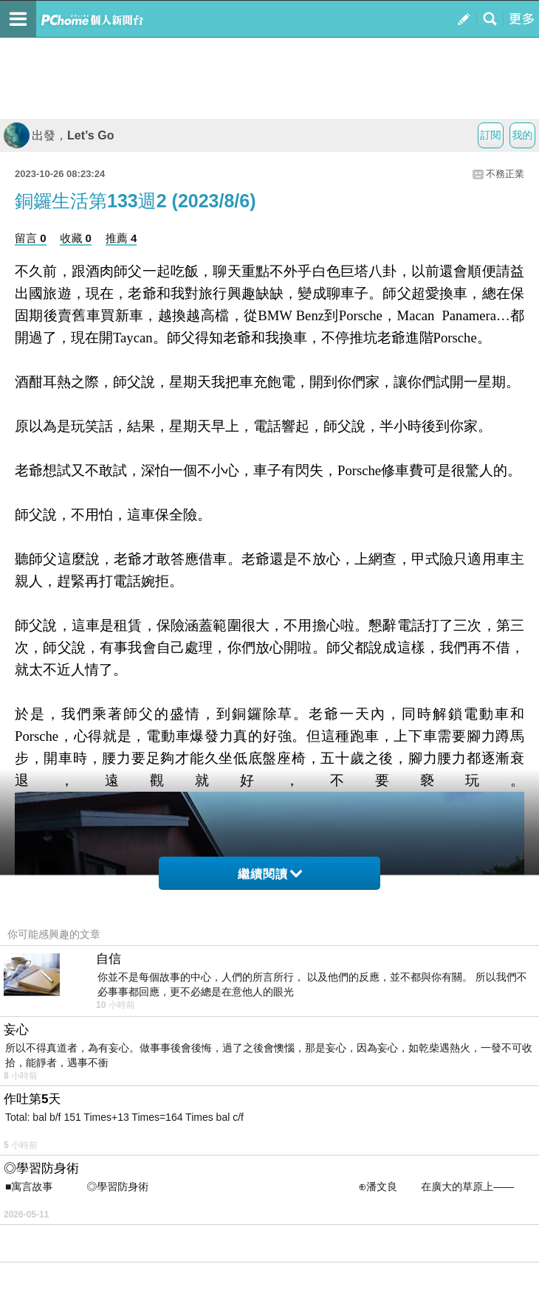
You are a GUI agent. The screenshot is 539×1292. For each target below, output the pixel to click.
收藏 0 (76, 238)
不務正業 (505, 173)
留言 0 (31, 238)
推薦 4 (121, 238)
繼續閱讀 (270, 874)
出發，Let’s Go (59, 135)
